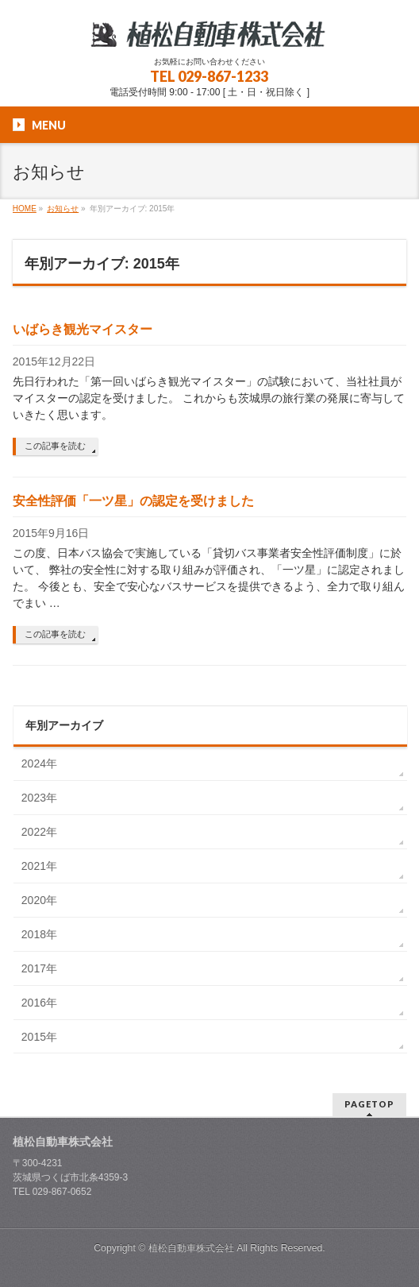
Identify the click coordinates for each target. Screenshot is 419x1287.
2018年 (39, 934)
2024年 (39, 763)
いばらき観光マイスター (82, 329)
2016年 (39, 1002)
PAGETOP (369, 1104)
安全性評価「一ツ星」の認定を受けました (133, 501)
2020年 (39, 900)
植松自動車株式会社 (191, 1248)
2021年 (39, 866)
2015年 (39, 1036)
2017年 (39, 968)
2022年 (39, 831)
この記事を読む (55, 445)
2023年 (39, 797)
